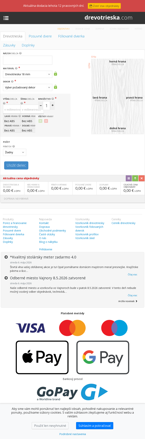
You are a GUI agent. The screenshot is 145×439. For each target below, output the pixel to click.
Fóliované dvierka (71, 36)
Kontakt (44, 223)
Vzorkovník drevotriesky (89, 223)
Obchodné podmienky (52, 230)
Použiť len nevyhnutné (50, 426)
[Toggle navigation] (6, 17)
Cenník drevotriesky (123, 223)
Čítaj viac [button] (132, 274)
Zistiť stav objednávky (104, 6)
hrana (11, 116)
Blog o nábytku (48, 242)
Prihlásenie (45, 249)
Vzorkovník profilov (87, 234)
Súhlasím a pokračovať (95, 426)
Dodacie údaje (82, 28)
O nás (42, 238)
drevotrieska (109, 17)
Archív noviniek (127, 301)
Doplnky (28, 45)
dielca (10, 53)
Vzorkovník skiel (85, 238)
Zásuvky (9, 45)
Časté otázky (47, 234)
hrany (45, 116)
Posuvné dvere (40, 36)
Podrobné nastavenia (72, 434)
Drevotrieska (12, 36)
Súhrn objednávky (120, 28)
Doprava (100, 28)
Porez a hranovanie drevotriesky (15, 225)
